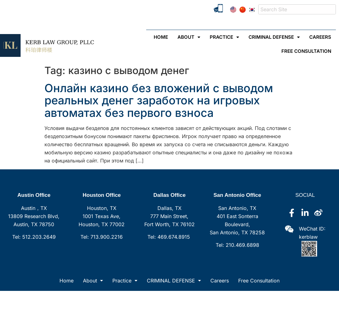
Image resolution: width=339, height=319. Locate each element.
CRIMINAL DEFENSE (274, 37)
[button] (189, 37)
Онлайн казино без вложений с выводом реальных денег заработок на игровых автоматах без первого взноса (158, 100)
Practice (224, 37)
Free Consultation (306, 51)
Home (66, 280)
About (188, 37)
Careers (320, 37)
